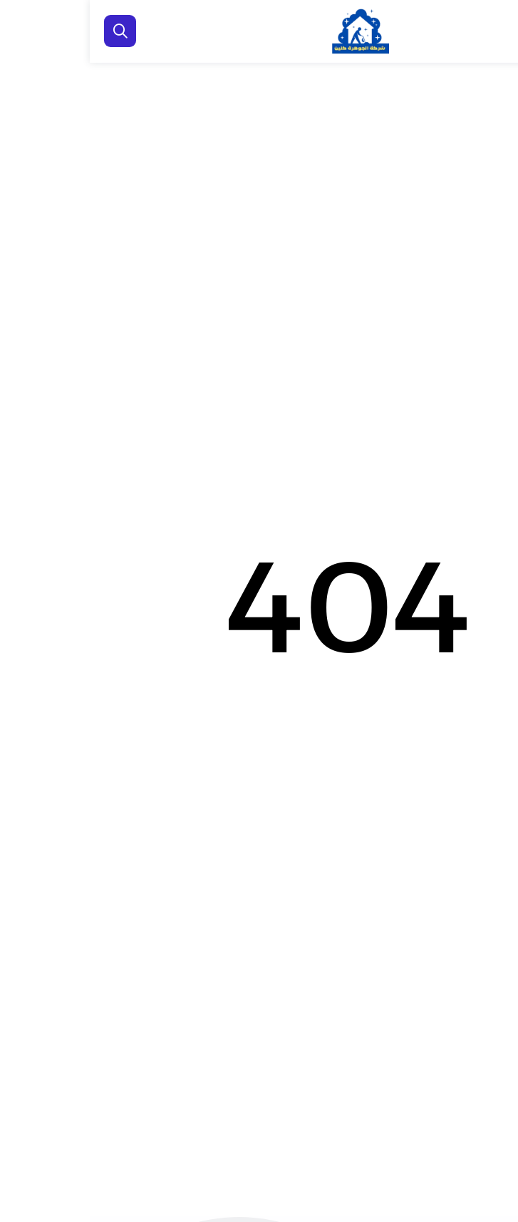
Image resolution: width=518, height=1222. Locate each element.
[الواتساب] (489, 1190)
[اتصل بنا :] (489, 1143)
